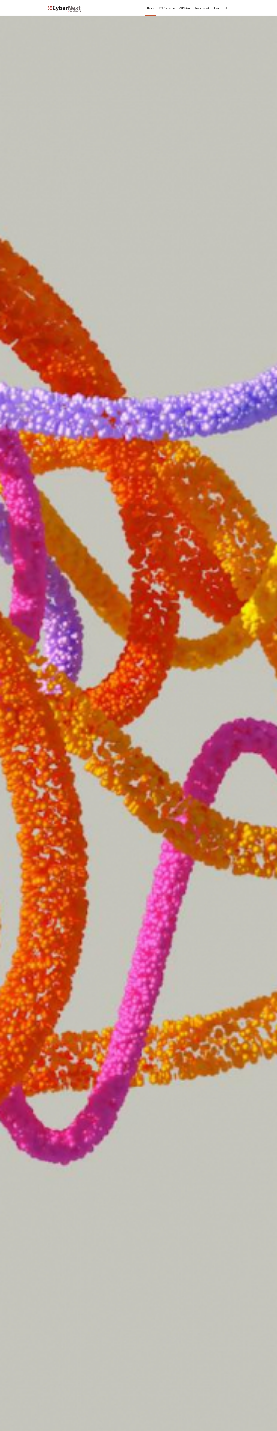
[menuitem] (150, 8)
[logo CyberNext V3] (64, 8)
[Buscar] (226, 8)
